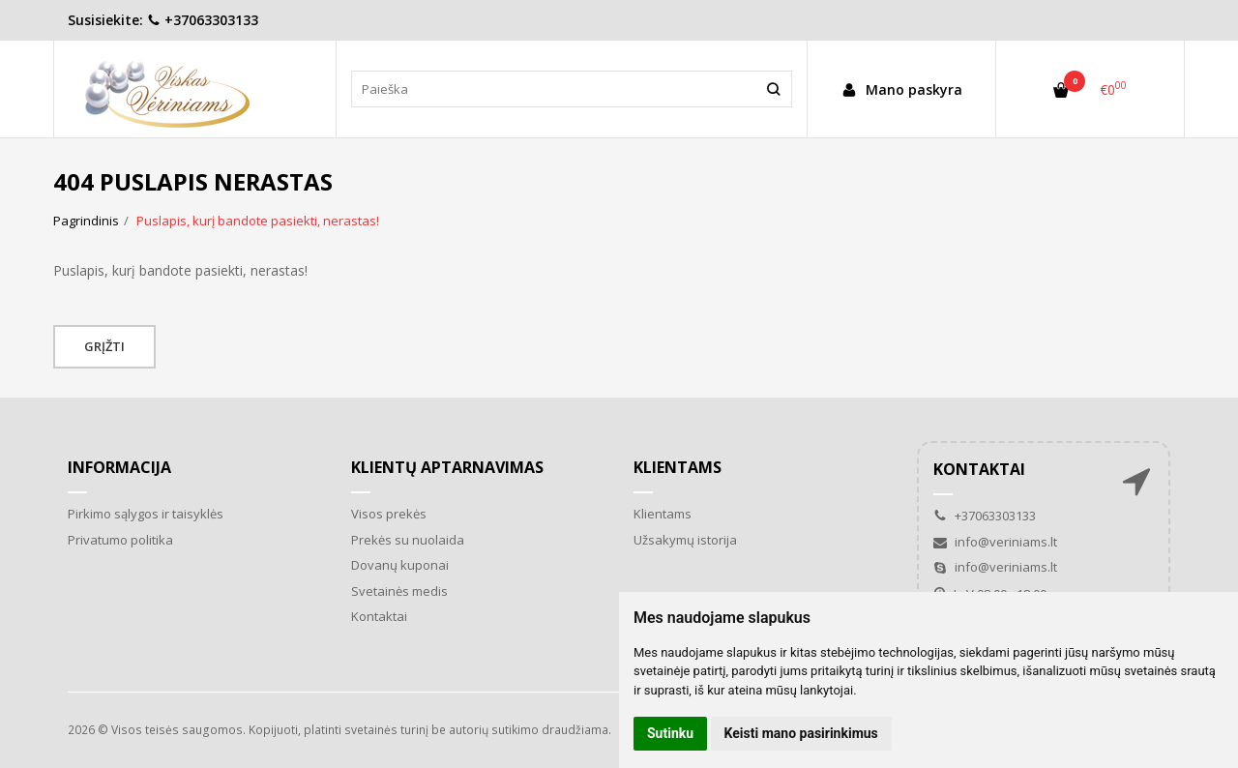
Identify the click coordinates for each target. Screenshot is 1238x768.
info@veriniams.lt (995, 541)
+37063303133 (202, 20)
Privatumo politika (120, 539)
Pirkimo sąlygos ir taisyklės (145, 513)
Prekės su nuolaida (407, 539)
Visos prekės (389, 513)
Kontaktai (379, 616)
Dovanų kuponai (400, 565)
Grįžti (104, 346)
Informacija (119, 467)
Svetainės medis (399, 591)
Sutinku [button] (670, 733)
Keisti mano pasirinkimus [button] (801, 733)
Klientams (678, 467)
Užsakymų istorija (685, 539)
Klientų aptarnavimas (447, 467)
